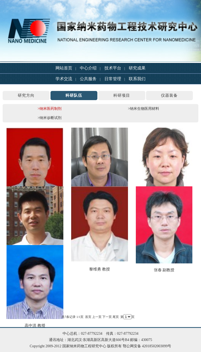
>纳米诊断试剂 (50, 118)
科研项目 (121, 95)
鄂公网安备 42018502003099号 (147, 346)
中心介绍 (88, 68)
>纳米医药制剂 (50, 109)
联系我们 (137, 79)
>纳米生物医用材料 (143, 109)
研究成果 (137, 68)
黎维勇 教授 (99, 269)
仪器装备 (169, 95)
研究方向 (26, 95)
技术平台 (112, 68)
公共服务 (88, 79)
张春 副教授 (164, 270)
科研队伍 (73, 95)
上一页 (97, 317)
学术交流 (63, 79)
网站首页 (63, 68)
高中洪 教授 (35, 325)
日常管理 (112, 79)
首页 (88, 317)
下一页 (107, 317)
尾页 (116, 317)
